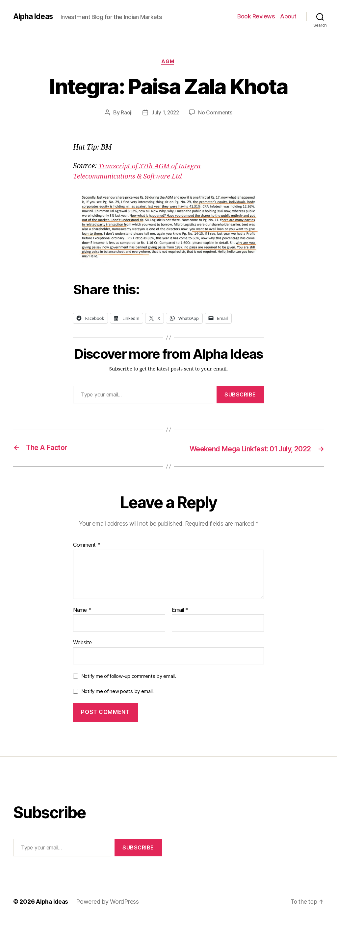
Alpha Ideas (34, 16)
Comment (86, 555)
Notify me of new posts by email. (117, 701)
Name (82, 620)
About (288, 16)
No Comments (216, 113)
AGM (168, 62)
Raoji (126, 113)
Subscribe (240, 395)
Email (180, 620)
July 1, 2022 (165, 113)
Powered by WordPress (108, 911)
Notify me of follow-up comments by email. (128, 686)
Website (82, 652)
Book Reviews (256, 16)
